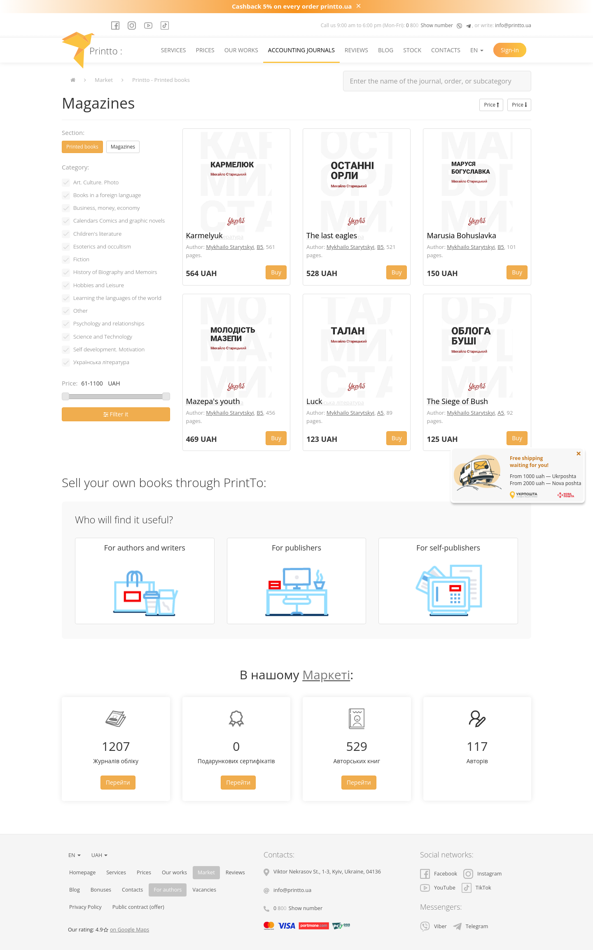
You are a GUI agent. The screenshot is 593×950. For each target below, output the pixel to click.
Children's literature (97, 233)
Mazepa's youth (213, 401)
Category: (75, 167)
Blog (385, 50)
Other (80, 310)
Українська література (101, 362)
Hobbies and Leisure (98, 285)
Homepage (82, 872)
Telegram (470, 926)
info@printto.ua (513, 25)
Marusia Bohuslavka (461, 235)
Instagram (482, 873)
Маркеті (326, 674)
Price (491, 104)
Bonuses (101, 889)
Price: (70, 383)
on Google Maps (129, 929)
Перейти (118, 782)
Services (173, 50)
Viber (433, 926)
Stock (412, 50)
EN (476, 50)
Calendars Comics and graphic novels (119, 220)
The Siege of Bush (457, 401)
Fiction (81, 259)
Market (104, 80)
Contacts (445, 50)
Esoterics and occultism (102, 246)
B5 (260, 247)
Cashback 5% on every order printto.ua (292, 6)
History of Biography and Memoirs (115, 272)
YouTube (437, 887)
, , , (327, 871)
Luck (314, 401)
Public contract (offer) (138, 907)
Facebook (438, 873)
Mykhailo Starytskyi (230, 247)
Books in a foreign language (107, 195)
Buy (276, 272)
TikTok (476, 887)
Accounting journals (301, 50)
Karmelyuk (204, 235)
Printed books (82, 146)
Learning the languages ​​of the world (117, 298)
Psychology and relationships (108, 323)
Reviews (356, 50)
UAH (99, 855)
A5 (380, 412)
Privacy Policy (85, 907)
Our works (241, 50)
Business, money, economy (106, 207)
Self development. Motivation (109, 349)
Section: (73, 132)
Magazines (123, 146)
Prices (205, 50)
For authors (168, 889)
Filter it (115, 414)
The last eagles (331, 235)
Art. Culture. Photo (96, 182)
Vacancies (204, 889)
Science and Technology (102, 336)
